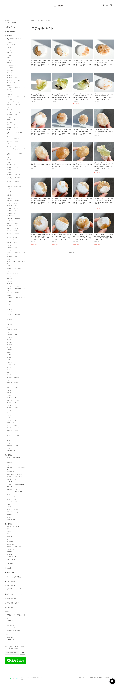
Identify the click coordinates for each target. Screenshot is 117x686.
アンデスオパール (11, 65)
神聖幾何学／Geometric (13, 489)
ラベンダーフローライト (13, 286)
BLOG (8, 618)
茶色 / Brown (10, 549)
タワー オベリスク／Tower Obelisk (16, 457)
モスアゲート (10, 275)
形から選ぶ (8, 455)
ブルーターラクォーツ (12, 430)
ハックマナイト (11, 198)
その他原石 (9, 514)
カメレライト (10, 324)
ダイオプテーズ (11, 164)
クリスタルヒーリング (12, 603)
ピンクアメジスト (11, 213)
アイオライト (10, 362)
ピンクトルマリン (11, 220)
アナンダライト (11, 50)
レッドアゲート (11, 295)
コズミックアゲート (12, 124)
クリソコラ (9, 109)
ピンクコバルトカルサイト (13, 218)
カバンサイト (10, 99)
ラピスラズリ (10, 281)
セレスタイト (10, 159)
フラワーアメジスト (12, 242)
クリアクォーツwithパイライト (15, 390)
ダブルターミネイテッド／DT (14, 491)
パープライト (10, 392)
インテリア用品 (10, 585)
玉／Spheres (10, 471)
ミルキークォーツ (11, 265)
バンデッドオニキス (12, 203)
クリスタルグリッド (11, 598)
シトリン (9, 136)
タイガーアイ (10, 332)
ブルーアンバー (11, 372)
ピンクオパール (11, 417)
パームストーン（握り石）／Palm (15, 484)
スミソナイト (10, 339)
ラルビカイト (10, 395)
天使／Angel (10, 465)
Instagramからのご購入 (13, 577)
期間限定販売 (9, 607)
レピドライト (10, 301)
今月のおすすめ (10, 27)
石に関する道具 (10, 581)
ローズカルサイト (11, 306)
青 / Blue (9, 536)
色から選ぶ (8, 524)
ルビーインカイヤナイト (13, 292)
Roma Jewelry (10, 31)
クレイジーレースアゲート (13, 112)
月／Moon (9, 462)
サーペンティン (11, 347)
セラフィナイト (11, 359)
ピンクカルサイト (11, 215)
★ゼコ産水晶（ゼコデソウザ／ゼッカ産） (16, 39)
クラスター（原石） (12, 499)
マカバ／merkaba (11, 460)
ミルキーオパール (11, 422)
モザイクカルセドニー (12, 273)
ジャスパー (9, 432)
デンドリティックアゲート (13, 174)
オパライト (9, 367)
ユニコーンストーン (12, 311)
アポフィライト (11, 52)
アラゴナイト (10, 62)
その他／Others (11, 517)
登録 (23, 652)
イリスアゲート (11, 72)
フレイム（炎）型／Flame (13, 479)
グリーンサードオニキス (13, 435)
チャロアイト (10, 169)
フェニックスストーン (12, 228)
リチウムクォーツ (11, 342)
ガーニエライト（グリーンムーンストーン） (16, 88)
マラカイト (9, 259)
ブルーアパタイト (11, 245)
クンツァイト (10, 117)
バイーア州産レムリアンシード (14, 186)
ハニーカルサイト (11, 385)
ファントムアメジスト (12, 223)
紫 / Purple (10, 534)
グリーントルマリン (12, 405)
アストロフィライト (12, 443)
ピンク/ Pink (10, 541)
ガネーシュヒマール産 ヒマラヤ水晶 (16, 96)
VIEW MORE (72, 253)
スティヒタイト (11, 410)
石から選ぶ (40, 20)
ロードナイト (10, 309)
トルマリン (9, 349)
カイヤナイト (10, 94)
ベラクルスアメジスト (12, 256)
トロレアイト (10, 183)
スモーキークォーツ (12, 157)
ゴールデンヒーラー (12, 122)
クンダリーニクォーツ (12, 114)
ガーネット (9, 437)
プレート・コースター (12, 509)
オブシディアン (11, 352)
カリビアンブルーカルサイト (14, 102)
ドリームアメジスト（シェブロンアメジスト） (16, 178)
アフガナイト (10, 319)
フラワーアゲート (11, 240)
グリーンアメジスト (12, 420)
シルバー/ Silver (11, 559)
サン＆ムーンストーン (12, 127)
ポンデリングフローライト (13, 314)
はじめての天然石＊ (11, 22)
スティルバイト (11, 143)
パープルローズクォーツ (13, 200)
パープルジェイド (11, 337)
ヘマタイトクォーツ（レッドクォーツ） (16, 253)
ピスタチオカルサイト (12, 205)
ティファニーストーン (12, 387)
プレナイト (9, 369)
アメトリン (9, 60)
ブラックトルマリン (12, 237)
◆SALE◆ (8, 568)
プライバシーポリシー (12, 628)
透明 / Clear (10, 529)
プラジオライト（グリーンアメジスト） (16, 234)
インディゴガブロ (11, 397)
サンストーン (10, 129)
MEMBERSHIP (10, 623)
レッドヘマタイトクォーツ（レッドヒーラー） (16, 298)
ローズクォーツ (11, 304)
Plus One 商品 (10, 572)
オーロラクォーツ (11, 374)
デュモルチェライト (12, 172)
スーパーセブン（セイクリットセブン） (16, 149)
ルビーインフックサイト (13, 400)
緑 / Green (10, 539)
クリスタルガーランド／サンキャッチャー (16, 589)
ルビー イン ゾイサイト (13, 425)
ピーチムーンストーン (12, 208)
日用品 (8, 504)
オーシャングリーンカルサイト (14, 80)
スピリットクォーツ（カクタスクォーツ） (16, 153)
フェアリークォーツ (12, 225)
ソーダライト (10, 354)
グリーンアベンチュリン (13, 380)
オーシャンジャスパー (12, 77)
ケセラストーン (11, 119)
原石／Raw (9, 494)
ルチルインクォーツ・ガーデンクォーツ (16, 289)
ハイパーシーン (11, 450)
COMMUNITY (10, 620)
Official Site (10, 639)
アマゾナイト (10, 55)
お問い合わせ (10, 625)
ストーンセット (10, 563)
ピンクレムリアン (11, 364)
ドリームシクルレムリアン (13, 377)
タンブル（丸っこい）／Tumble (15, 476)
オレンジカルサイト (12, 85)
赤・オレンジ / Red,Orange (14, 546)
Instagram (10, 637)
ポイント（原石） (11, 496)
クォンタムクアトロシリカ (13, 104)
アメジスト (9, 57)
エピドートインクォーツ (13, 448)
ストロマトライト (11, 146)
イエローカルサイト (12, 70)
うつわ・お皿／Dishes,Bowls (14, 474)
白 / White (9, 531)
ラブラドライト (11, 283)
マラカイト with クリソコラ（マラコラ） (16, 262)
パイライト (9, 188)
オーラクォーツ (11, 82)
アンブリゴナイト (11, 67)
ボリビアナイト (11, 415)
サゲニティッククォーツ (13, 427)
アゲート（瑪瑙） (11, 44)
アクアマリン (10, 42)
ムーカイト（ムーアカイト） (14, 268)
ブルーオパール (11, 321)
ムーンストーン (11, 357)
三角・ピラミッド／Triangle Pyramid (16, 468)
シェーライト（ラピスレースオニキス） (16, 133)
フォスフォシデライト (12, 230)
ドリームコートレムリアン (13, 181)
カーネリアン (10, 91)
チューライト (10, 412)
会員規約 (107, 677)
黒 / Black (9, 551)
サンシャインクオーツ (12, 402)
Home (32, 20)
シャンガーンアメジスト (13, 138)
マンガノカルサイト (12, 317)
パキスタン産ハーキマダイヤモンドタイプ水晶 (16, 194)
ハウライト (9, 191)
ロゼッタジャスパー (12, 334)
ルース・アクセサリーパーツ (14, 501)
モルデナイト (10, 278)
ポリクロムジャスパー (12, 407)
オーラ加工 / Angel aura (13, 526)
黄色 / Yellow (10, 544)
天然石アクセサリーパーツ (13, 594)
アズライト (9, 47)
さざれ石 (9, 506)
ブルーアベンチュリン (12, 382)
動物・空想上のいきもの (13, 512)
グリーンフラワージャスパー (14, 107)
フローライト (10, 250)
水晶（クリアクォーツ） (13, 141)
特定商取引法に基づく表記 (13, 630)
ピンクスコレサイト (12, 327)
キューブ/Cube (11, 519)
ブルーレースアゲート (12, 445)
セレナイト (9, 162)
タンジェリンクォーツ (12, 167)
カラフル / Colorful (12, 556)
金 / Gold (9, 554)
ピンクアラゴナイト (12, 210)
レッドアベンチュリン (12, 329)
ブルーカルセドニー (12, 247)
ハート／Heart (11, 481)
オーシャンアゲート (12, 75)
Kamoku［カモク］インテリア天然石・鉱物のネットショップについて (16, 615)
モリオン (9, 440)
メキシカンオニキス (12, 271)
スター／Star (10, 486)
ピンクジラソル (11, 344)
